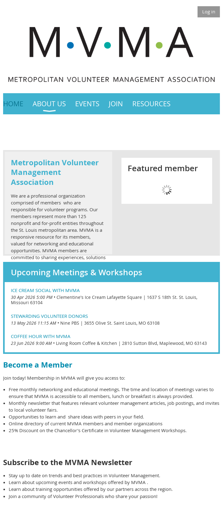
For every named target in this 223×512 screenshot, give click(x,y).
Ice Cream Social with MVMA (45, 290)
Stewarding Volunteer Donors (49, 316)
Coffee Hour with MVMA (41, 336)
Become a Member (38, 364)
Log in (208, 11)
